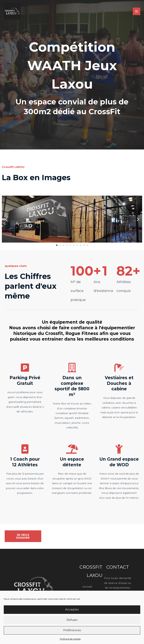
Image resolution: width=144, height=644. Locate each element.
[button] (6, 219)
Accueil (87, 586)
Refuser (72, 620)
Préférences (72, 630)
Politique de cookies (70, 638)
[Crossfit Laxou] (12, 11)
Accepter (72, 609)
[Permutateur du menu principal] (136, 11)
